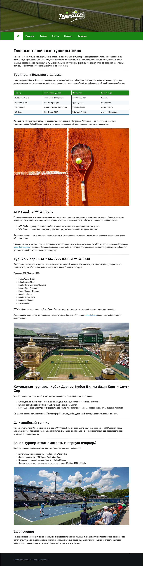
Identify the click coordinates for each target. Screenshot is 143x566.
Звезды (43, 36)
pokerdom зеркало (22, 247)
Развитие (30, 36)
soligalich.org (91, 315)
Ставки (55, 36)
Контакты (82, 36)
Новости (68, 36)
